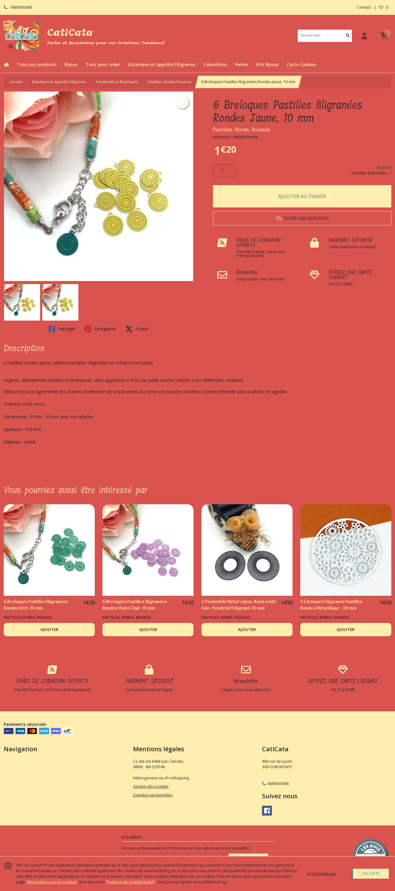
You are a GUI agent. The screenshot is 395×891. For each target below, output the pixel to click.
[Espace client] (364, 35)
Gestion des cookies (150, 786)
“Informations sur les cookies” (52, 882)
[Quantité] (224, 170)
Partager (62, 329)
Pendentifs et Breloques (117, 81)
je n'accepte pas (321, 873)
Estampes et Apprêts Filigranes (59, 81)
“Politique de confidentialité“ (130, 882)
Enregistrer (100, 329)
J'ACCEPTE (371, 873)
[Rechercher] (348, 36)
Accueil (16, 81)
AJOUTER (49, 629)
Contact (364, 7)
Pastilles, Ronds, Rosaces (169, 81)
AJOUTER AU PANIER (302, 196)
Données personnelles (153, 795)
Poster (137, 329)
